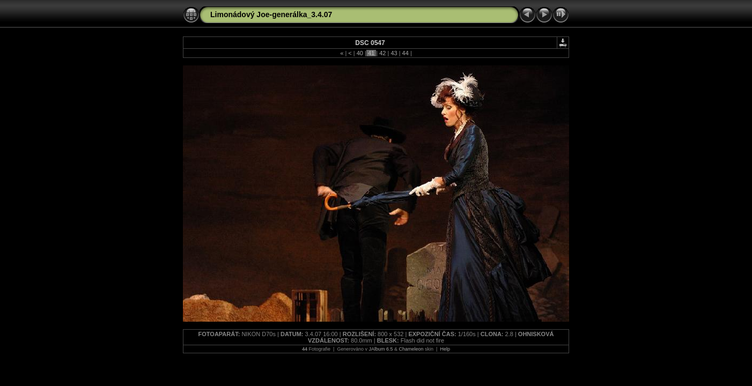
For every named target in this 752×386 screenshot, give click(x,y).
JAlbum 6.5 (380, 349)
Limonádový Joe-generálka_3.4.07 (271, 14)
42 (382, 53)
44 (405, 53)
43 (394, 53)
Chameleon (411, 349)
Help (445, 349)
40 (360, 53)
